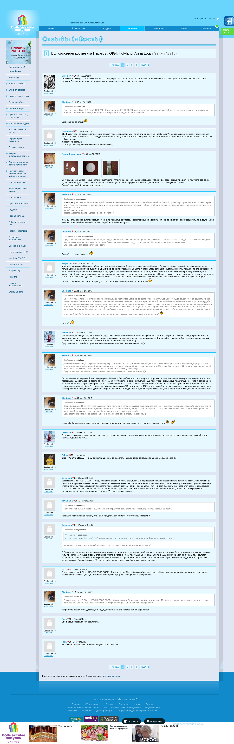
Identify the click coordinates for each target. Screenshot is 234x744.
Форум (184, 28)
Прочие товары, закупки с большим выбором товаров (18, 173)
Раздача (110, 704)
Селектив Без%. (65, 726)
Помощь (211, 28)
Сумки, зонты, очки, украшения (18, 115)
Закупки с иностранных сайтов (19, 154)
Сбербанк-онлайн (17, 246)
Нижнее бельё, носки (19, 96)
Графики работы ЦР (18, 231)
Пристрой (158, 28)
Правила (13, 277)
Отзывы (132, 29)
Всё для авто (15, 197)
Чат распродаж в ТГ (18, 252)
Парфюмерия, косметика (15, 139)
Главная (50, 28)
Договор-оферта (104, 710)
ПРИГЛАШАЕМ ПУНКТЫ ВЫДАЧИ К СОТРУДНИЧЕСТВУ (132, 707)
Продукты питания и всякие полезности (18, 163)
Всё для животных (17, 182)
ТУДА (143, 65)
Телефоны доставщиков (15, 238)
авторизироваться (111, 676)
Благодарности (16, 292)
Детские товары (16, 108)
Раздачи (107, 28)
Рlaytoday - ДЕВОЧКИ (170, 726)
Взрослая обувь (16, 102)
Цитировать (48, 93)
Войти (212, 18)
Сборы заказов (77, 28)
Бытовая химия (16, 147)
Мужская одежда (17, 90)
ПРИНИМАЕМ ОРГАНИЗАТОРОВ (86, 22)
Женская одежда (17, 83)
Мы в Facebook (16, 264)
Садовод (13, 209)
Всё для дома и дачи (19, 123)
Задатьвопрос (225, 31)
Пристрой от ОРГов (18, 203)
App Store (133, 721)
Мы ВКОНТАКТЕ (17, 258)
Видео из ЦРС (16, 270)
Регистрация (200, 18)
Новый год (14, 77)
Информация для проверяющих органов (137, 710)
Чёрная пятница (16, 216)
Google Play (156, 721)
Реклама (72, 710)
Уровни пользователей (16, 284)
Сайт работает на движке (195, 724)
